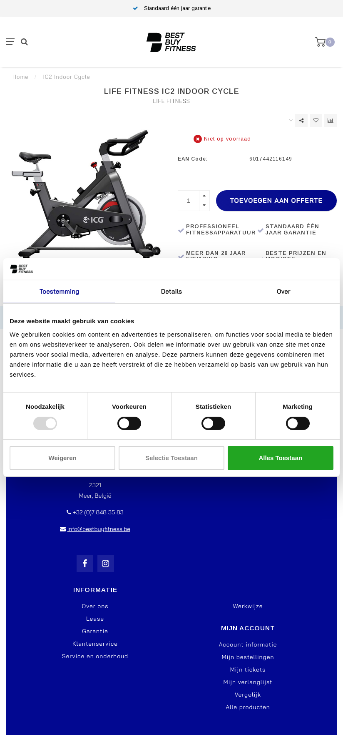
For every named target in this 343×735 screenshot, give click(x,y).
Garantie (95, 631)
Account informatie (248, 644)
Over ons (95, 606)
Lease (95, 618)
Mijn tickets (248, 669)
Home (20, 76)
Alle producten (248, 707)
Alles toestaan (280, 457)
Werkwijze (248, 606)
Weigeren (63, 457)
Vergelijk (248, 694)
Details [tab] (171, 291)
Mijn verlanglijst (248, 682)
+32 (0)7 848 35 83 (98, 512)
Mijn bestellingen (248, 657)
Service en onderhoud (95, 656)
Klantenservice (95, 643)
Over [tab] (284, 291)
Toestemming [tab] (59, 291)
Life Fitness (171, 101)
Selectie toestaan (171, 457)
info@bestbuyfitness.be (98, 529)
